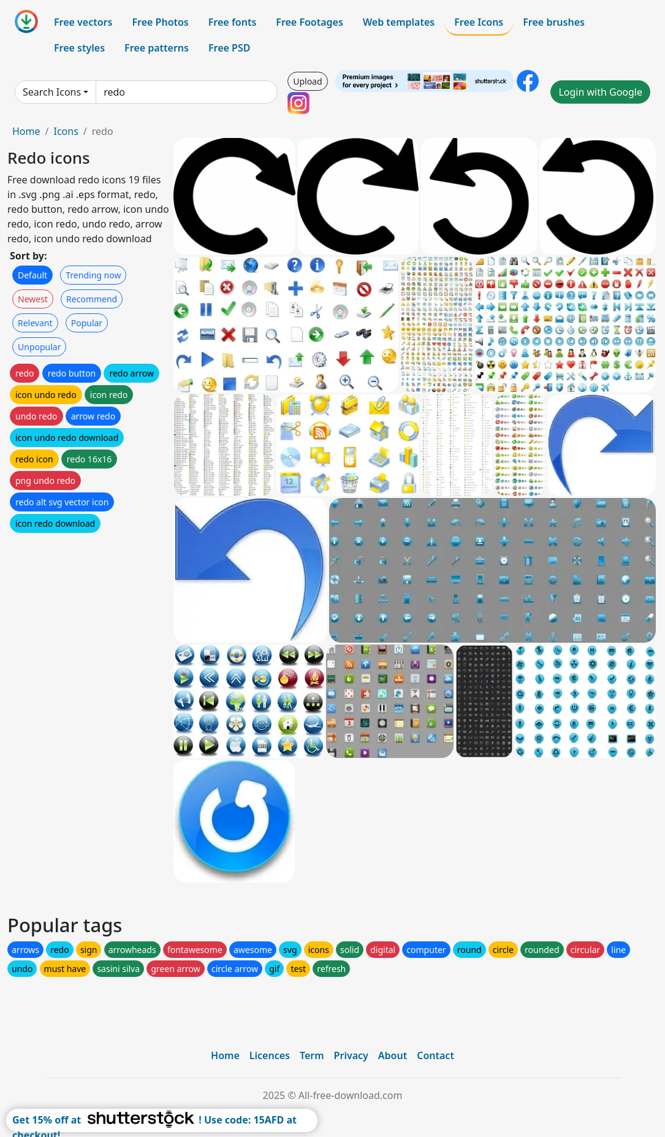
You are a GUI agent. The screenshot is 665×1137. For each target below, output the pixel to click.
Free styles (79, 48)
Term (312, 1055)
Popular (86, 323)
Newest (33, 299)
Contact (435, 1055)
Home (26, 131)
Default (32, 275)
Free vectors (83, 22)
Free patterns (156, 48)
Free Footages (309, 22)
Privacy (351, 1055)
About (392, 1055)
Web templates (399, 22)
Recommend (91, 299)
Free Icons (478, 22)
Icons (65, 131)
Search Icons (52, 92)
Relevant (35, 323)
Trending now (93, 275)
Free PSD (229, 48)
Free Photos (160, 22)
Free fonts (232, 22)
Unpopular (39, 347)
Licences (269, 1055)
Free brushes (554, 22)
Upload (307, 81)
